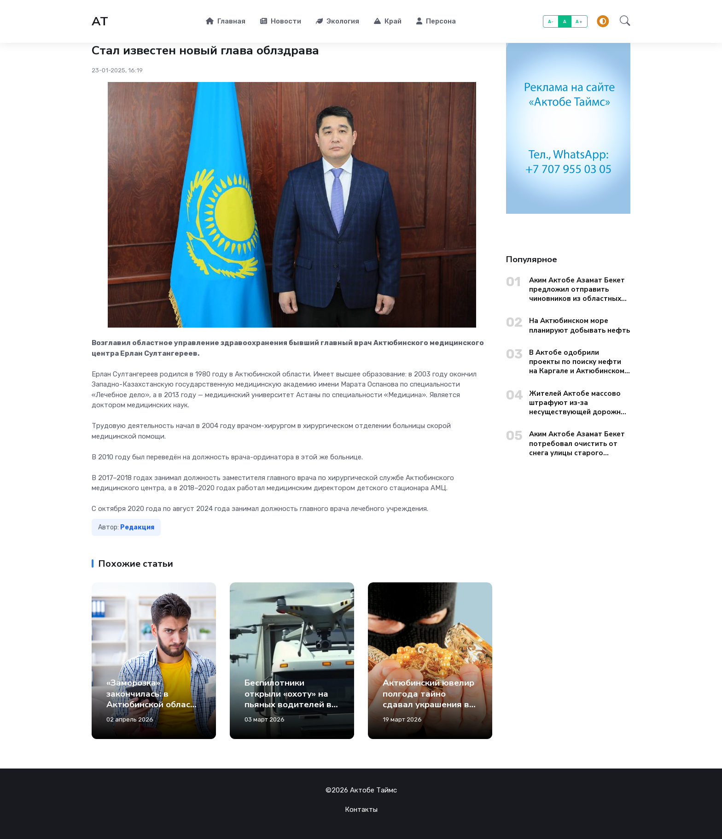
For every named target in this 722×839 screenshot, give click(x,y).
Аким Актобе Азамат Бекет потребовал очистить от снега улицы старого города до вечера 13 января (579, 443)
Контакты (361, 809)
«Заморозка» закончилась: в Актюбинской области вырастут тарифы (153, 699)
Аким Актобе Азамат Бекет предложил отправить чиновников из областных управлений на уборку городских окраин (577, 290)
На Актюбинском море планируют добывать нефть (579, 325)
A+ (579, 21)
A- (551, 21)
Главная (225, 21)
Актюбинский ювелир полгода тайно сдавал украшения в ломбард (428, 699)
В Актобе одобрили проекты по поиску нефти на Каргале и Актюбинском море (576, 362)
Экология (337, 21)
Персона (436, 21)
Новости (280, 21)
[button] (622, 21)
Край (388, 21)
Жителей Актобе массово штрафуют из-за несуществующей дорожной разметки (579, 403)
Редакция (137, 527)
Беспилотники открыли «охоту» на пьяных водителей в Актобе (288, 699)
